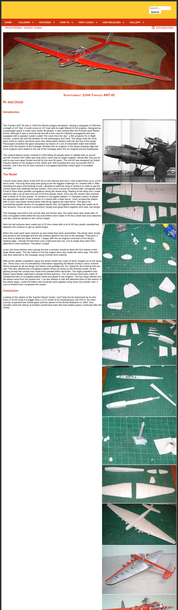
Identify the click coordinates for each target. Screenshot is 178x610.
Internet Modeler (13, 27)
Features (28, 27)
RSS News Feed (164, 27)
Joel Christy (15, 101)
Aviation (38, 27)
